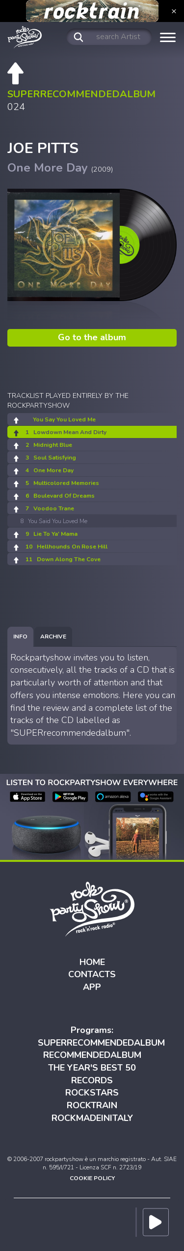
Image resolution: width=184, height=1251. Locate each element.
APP (92, 987)
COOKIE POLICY (92, 1178)
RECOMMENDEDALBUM (92, 1055)
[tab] (20, 637)
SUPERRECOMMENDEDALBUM (101, 1043)
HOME (92, 962)
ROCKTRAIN (92, 1105)
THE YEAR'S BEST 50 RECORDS (92, 1074)
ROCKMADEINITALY (92, 1118)
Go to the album (92, 337)
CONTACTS (92, 974)
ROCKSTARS (92, 1092)
